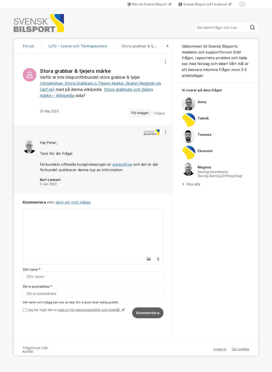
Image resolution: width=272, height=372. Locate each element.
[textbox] (93, 231)
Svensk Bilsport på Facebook (203, 4)
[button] (148, 258)
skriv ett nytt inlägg (72, 202)
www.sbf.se (122, 164)
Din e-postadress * (37, 287)
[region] (93, 89)
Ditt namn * (31, 269)
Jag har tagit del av (75, 310)
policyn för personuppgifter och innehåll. (89, 310)
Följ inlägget (140, 113)
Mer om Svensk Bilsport (147, 4)
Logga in (219, 349)
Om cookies (240, 349)
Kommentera (147, 313)
